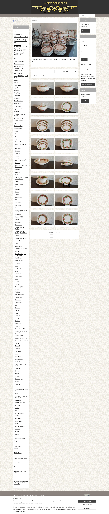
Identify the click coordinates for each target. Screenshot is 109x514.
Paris (16, 313)
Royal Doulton (17, 103)
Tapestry (17, 384)
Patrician (17, 316)
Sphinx (15, 123)
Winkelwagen (85, 31)
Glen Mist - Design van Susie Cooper (20, 254)
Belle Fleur (17, 153)
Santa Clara (18, 356)
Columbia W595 (19, 217)
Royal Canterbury (18, 101)
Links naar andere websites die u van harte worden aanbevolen (21, 482)
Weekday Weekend (20, 403)
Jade (16, 271)
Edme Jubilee (18, 246)
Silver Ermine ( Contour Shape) (21, 365)
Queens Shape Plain (20, 329)
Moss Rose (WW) (19, 295)
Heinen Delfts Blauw (19, 61)
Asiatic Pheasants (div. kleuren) (21, 145)
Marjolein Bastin (18, 73)
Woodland (17, 429)
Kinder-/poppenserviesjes (20, 458)
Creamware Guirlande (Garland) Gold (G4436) (21, 232)
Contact (16, 477)
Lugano (17, 281)
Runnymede (18, 351)
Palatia (17, 310)
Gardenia (17, 251)
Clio (16, 208)
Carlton (17, 175)
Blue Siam (17, 163)
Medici (17, 289)
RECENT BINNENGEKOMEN (21, 37)
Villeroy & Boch (18, 128)
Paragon (16, 82)
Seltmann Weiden (18, 118)
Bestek (16, 449)
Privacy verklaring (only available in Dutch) (20, 53)
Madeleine (17, 284)
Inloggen (84, 59)
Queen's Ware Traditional (21, 341)
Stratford (17, 376)
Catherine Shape (19, 184)
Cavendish (18, 189)
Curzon (17, 235)
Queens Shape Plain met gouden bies (21, 332)
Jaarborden (18, 268)
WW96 (17, 434)
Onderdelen (17, 462)
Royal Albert (17, 96)
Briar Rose (18, 169)
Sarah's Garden (19, 359)
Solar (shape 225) (19, 368)
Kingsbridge (18, 274)
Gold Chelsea (18, 258)
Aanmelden (85, 101)
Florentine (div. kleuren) (21, 249)
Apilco (15, 59)
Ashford (17, 139)
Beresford (17, 156)
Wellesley (17, 405)
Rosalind (17, 346)
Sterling (17, 373)
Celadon (17, 192)
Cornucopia (18, 222)
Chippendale (18, 197)
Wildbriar (17, 416)
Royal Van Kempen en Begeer (19, 114)
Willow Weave (18, 421)
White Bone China (19, 413)
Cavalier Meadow (19, 187)
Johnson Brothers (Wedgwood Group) (19, 67)
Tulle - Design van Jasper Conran (21, 390)
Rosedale (17, 349)
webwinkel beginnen (57, 511)
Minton (15, 80)
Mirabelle (17, 292)
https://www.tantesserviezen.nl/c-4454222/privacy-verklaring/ (37, 502)
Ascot (16, 136)
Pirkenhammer (17, 85)
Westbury (17, 408)
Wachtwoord (84, 52)
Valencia (17, 393)
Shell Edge (17, 362)
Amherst (17, 134)
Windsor (17, 424)
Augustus (17, 151)
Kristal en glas (17, 446)
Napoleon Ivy (18, 297)
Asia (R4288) (18, 142)
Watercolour (18, 400)
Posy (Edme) (18, 323)
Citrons (17, 200)
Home (15, 31)
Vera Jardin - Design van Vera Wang (21, 396)
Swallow (17, 381)
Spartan (17, 371)
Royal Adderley (18, 93)
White (16, 410)
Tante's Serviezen (18, 21)
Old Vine (17, 305)
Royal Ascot (17, 98)
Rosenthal (16, 90)
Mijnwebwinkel (67, 511)
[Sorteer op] (66, 71)
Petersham (18, 318)
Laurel (16, 279)
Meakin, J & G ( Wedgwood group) (21, 76)
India (16, 266)
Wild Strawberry (19, 418)
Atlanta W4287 (19, 148)
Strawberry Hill (18, 379)
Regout (16, 88)
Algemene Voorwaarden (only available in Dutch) (20, 49)
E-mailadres (84, 45)
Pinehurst (17, 321)
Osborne (17, 308)
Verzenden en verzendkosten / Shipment (20, 45)
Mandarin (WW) (19, 287)
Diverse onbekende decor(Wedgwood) (20, 437)
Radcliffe (17, 343)
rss (53, 511)
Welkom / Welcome (19, 34)
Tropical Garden (19, 387)
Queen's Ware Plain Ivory (21, 338)
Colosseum (18, 214)
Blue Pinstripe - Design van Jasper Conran (21, 159)
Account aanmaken (87, 85)
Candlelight (18, 172)
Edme (16, 243)
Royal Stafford (17, 106)
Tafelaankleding (18, 453)
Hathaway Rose (19, 260)
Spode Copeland (18, 126)
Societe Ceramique (19, 121)
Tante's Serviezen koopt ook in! (20, 472)
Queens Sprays (19, 335)
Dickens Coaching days (21, 238)
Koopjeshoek (17, 467)
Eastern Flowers (19, 241)
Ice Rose (17, 263)
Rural (16, 354)
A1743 (17, 431)
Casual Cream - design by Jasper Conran (21, 178)
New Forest (18, 300)
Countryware (18, 225)
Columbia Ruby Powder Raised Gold (21, 211)
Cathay (17, 181)
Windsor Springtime (20, 426)
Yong (15, 441)
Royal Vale (16, 111)
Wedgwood (17, 131)
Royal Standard (18, 109)
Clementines (18, 205)
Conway (17, 220)
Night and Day (18, 302)
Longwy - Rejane (18, 71)
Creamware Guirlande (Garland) (20, 228)
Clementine (18, 202)
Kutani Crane (18, 276)
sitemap (51, 511)
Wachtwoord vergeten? (86, 64)
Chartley (17, 194)
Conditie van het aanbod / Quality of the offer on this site (20, 40)
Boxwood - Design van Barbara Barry (21, 166)
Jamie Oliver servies (19, 64)
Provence (17, 326)
